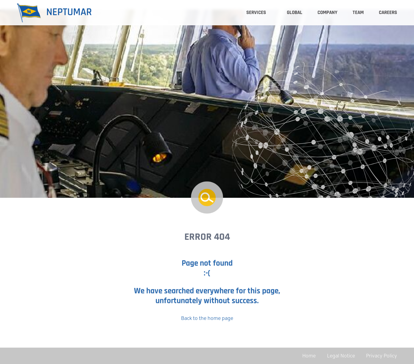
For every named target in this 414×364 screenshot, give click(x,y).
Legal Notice (341, 356)
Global (294, 12)
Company (327, 12)
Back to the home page (207, 318)
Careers (388, 12)
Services (256, 12)
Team (358, 12)
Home (309, 356)
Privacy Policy (381, 356)
